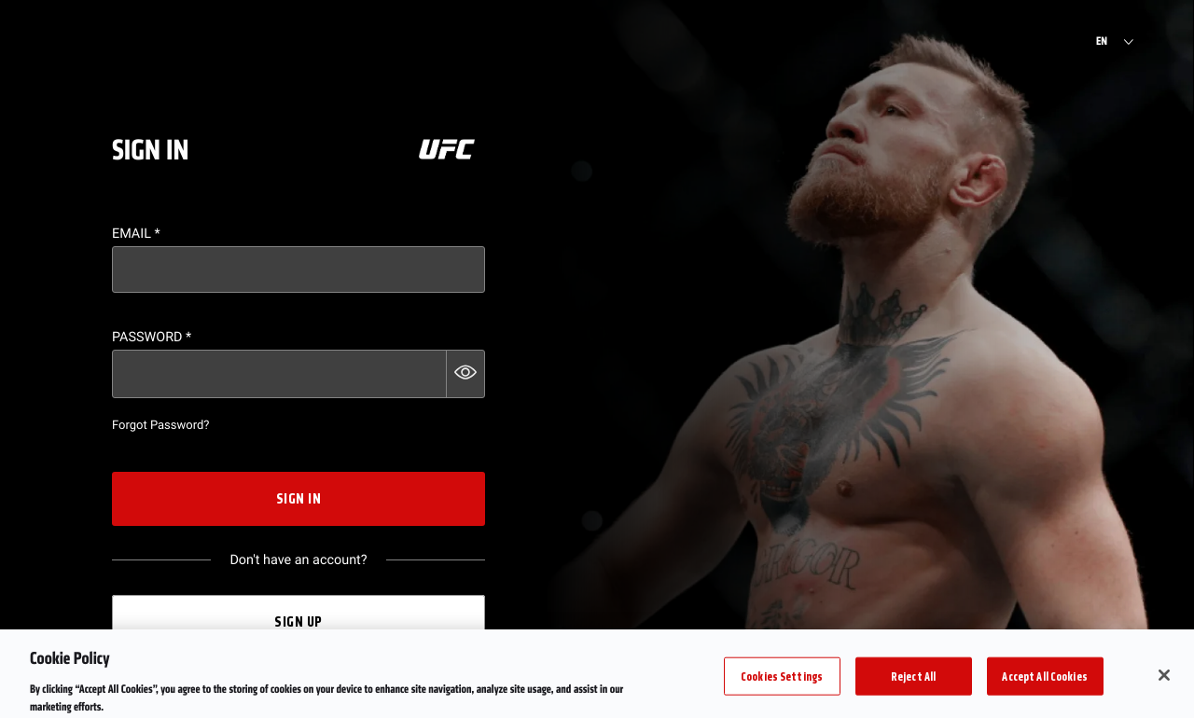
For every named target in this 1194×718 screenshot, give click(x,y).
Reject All (913, 686)
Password (151, 337)
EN (1101, 42)
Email (136, 234)
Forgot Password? (160, 426)
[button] (465, 374)
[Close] (1164, 685)
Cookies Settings (782, 686)
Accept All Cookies (1044, 686)
